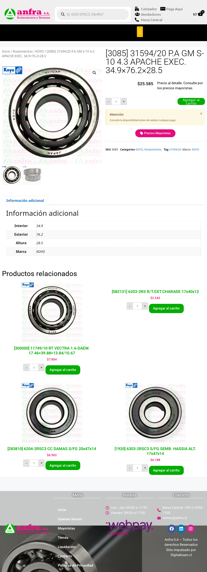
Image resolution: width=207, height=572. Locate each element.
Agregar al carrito (191, 101)
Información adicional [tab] (25, 200)
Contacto (65, 556)
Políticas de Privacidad (75, 565)
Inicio (6, 51)
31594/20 (175, 149)
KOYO (39, 51)
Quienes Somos (70, 519)
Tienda (63, 538)
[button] (140, 31)
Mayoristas (66, 528)
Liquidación (67, 547)
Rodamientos (23, 51)
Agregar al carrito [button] (63, 370)
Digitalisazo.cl (181, 555)
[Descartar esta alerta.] (201, 113)
